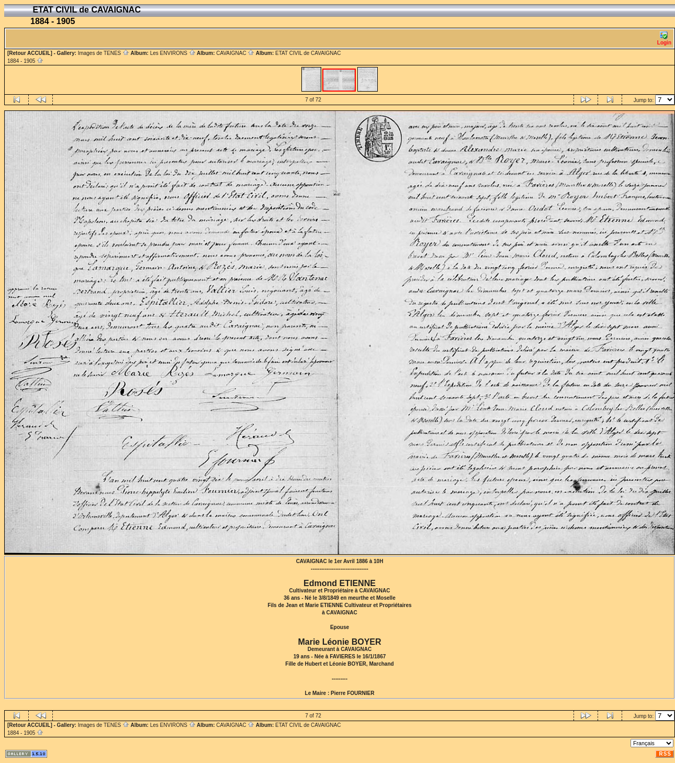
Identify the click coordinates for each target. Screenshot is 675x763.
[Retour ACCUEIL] (29, 53)
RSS (665, 754)
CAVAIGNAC (235, 53)
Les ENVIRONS (173, 53)
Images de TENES (103, 53)
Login (664, 38)
